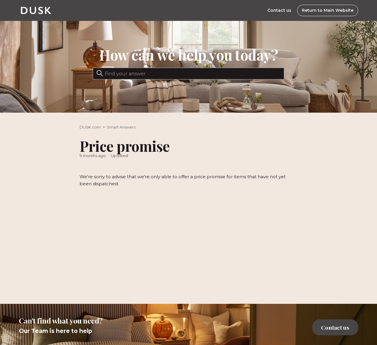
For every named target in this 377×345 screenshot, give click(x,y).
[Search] (188, 73)
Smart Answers (121, 127)
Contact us (279, 10)
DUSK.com (90, 127)
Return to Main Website (327, 10)
